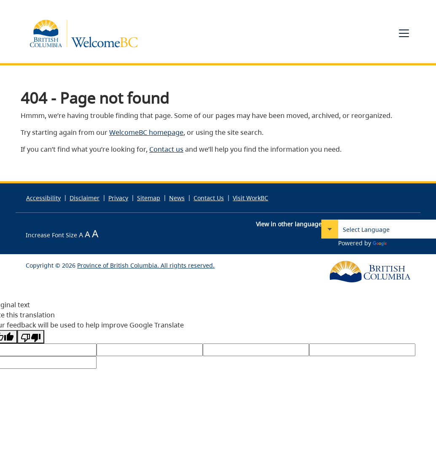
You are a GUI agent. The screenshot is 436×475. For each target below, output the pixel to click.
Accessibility (43, 198)
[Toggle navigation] (404, 33)
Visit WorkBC (250, 198)
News (177, 198)
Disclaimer (85, 198)
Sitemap (148, 198)
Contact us (166, 149)
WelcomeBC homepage (146, 132)
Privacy (118, 198)
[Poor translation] (30, 337)
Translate (393, 243)
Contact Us (209, 198)
